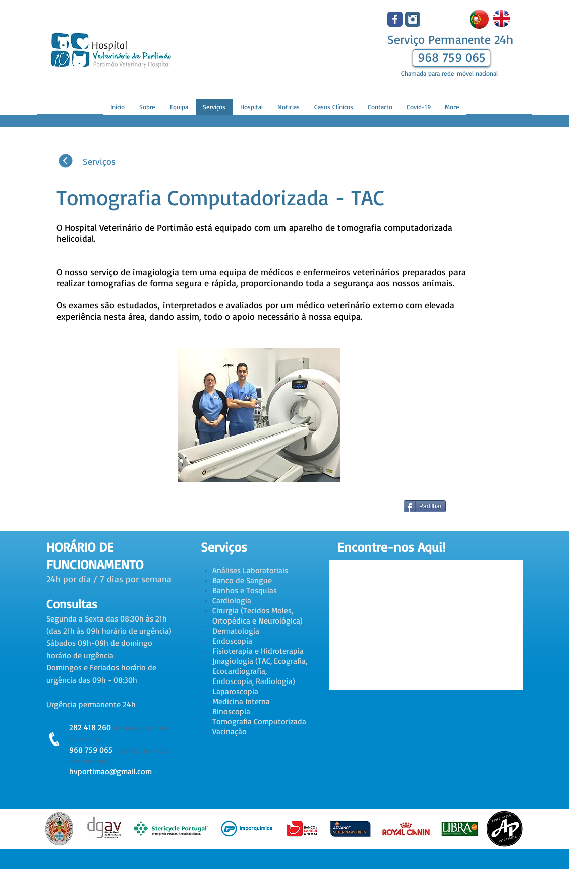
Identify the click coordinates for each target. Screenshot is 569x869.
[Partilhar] (425, 506)
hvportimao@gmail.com (110, 771)
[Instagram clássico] (412, 19)
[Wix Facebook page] (395, 19)
